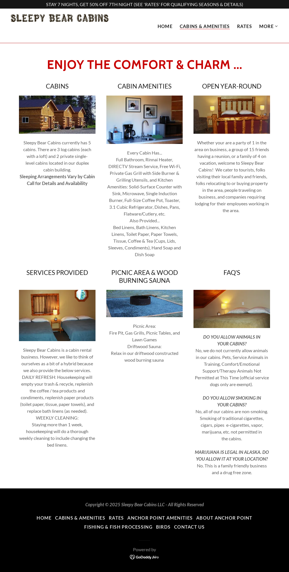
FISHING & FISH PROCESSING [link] (118, 527)
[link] (63, 25)
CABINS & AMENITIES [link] (205, 26)
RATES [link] (244, 26)
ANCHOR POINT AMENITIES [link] (160, 517)
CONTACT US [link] (189, 527)
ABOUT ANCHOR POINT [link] (224, 517)
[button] (268, 26)
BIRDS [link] (163, 527)
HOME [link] (165, 26)
